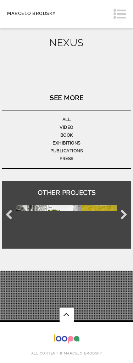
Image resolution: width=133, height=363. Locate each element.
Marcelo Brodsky (31, 13)
